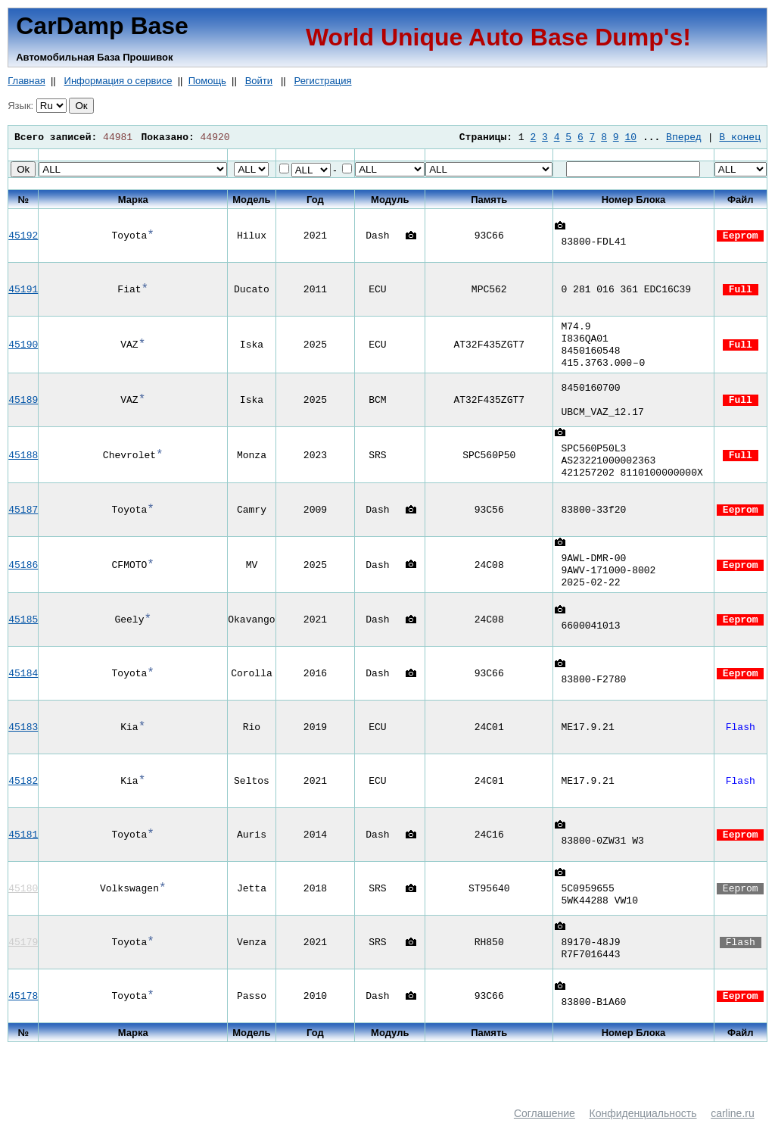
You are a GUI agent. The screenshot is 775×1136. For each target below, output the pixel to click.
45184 (23, 688)
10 (630, 137)
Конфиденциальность (643, 1128)
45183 (23, 742)
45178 (23, 1011)
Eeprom (740, 235)
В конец (740, 137)
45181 (23, 850)
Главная (26, 80)
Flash (740, 742)
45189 (23, 406)
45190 (23, 347)
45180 (23, 903)
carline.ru (733, 1128)
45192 (23, 235)
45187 (23, 520)
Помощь (207, 80)
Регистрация (323, 80)
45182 (23, 796)
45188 (23, 463)
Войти (258, 80)
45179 (23, 957)
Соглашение (544, 1128)
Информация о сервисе (118, 80)
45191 (23, 289)
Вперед (684, 137)
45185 (23, 634)
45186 (23, 578)
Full (740, 289)
